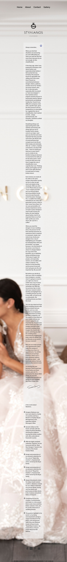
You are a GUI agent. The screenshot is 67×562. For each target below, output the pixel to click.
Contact (38, 7)
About (29, 7)
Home (21, 7)
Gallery (47, 7)
